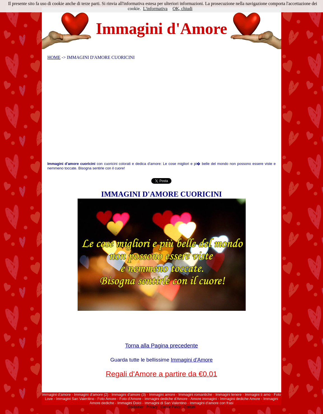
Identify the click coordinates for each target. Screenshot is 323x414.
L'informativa (155, 8)
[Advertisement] (158, 112)
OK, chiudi (182, 8)
